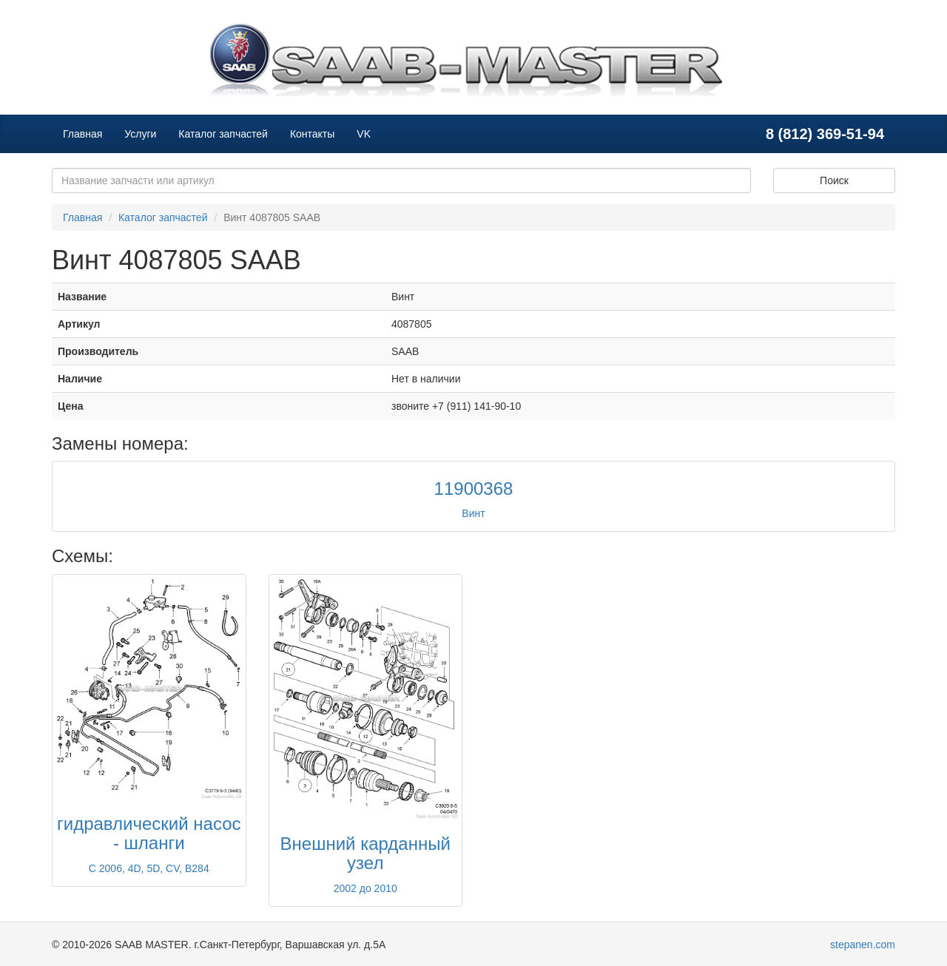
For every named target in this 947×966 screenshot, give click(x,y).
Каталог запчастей (223, 134)
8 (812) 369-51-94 (825, 134)
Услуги (140, 134)
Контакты (312, 134)
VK (364, 134)
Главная (82, 134)
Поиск (834, 180)
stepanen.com (862, 944)
